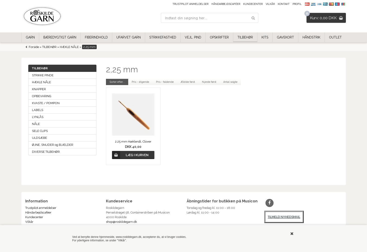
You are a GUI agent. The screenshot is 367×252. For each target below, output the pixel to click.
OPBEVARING (41, 96)
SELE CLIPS (40, 131)
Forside (34, 47)
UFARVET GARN (128, 37)
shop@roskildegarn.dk (121, 221)
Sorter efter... (117, 81)
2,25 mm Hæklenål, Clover (133, 141)
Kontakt (284, 4)
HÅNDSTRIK (311, 37)
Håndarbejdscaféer (225, 4)
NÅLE (36, 124)
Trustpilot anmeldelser (190, 4)
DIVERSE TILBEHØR (46, 151)
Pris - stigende (140, 81)
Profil (297, 4)
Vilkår (270, 4)
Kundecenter (253, 4)
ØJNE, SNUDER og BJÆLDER (52, 145)
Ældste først (188, 81)
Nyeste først (209, 81)
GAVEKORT (285, 37)
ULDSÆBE (39, 138)
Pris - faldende (165, 81)
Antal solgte (230, 81)
